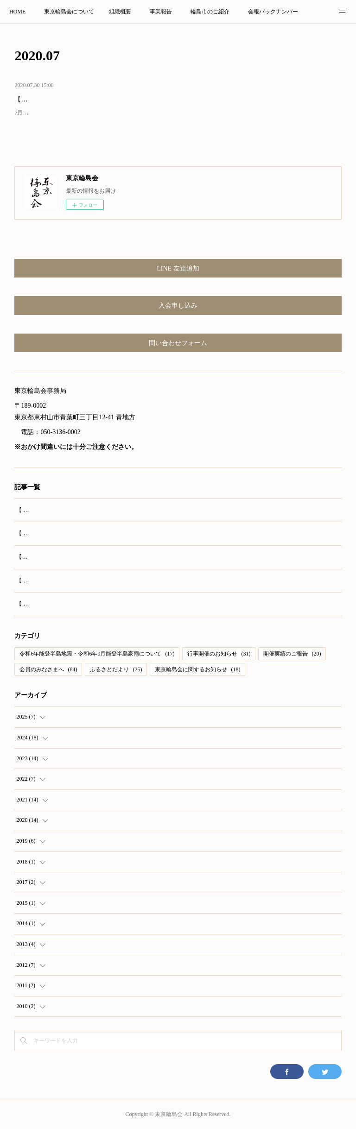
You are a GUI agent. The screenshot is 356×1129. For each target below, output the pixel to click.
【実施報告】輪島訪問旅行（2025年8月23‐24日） (77, 557)
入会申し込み (178, 305)
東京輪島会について (69, 11)
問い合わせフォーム (178, 343)
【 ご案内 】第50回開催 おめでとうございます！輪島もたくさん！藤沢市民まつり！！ (124, 533)
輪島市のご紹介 (210, 11)
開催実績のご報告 (292, 653)
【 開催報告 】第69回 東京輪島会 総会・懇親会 (74, 510)
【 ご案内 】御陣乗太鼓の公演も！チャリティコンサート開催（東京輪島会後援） (117, 603)
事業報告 (161, 11)
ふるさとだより (116, 669)
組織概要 (120, 11)
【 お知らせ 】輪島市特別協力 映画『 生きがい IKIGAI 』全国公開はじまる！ (112, 580)
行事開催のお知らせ (218, 653)
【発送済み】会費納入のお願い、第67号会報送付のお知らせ (102, 99)
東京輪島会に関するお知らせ (197, 669)
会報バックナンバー (273, 11)
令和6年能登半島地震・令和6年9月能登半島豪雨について (96, 653)
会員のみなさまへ (48, 669)
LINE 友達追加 (178, 268)
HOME (17, 11)
